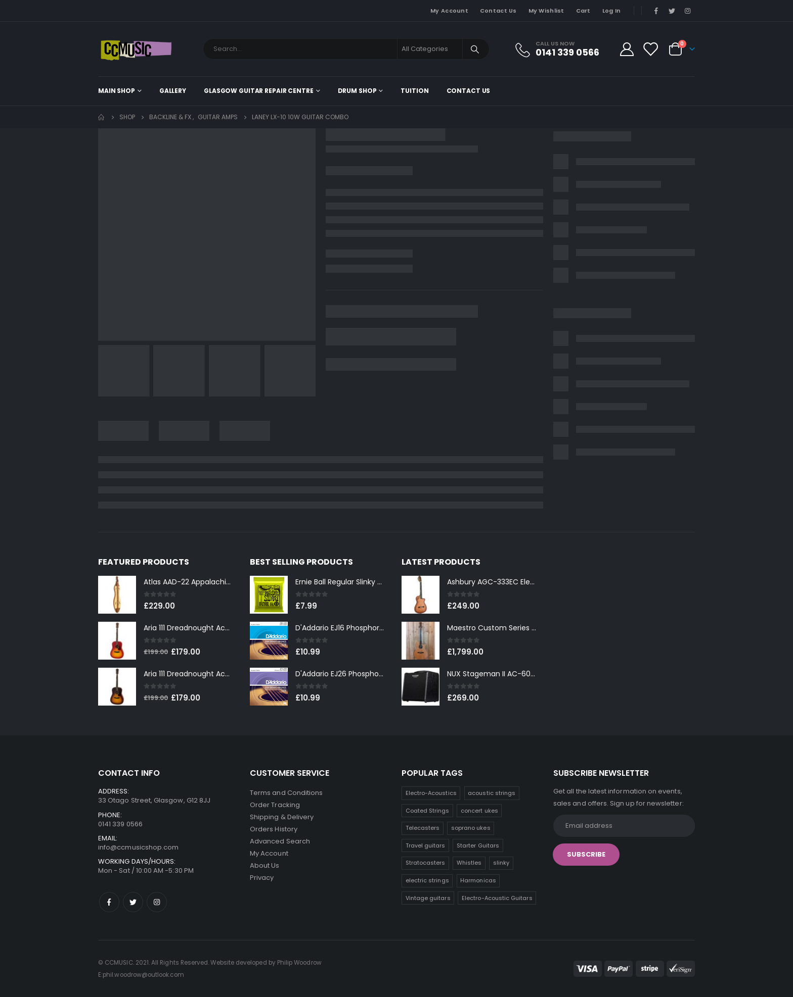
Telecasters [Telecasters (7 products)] (423, 828)
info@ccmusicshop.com (138, 847)
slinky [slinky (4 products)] (501, 863)
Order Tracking (275, 805)
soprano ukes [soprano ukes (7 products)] (471, 828)
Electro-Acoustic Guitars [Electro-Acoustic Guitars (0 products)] (497, 898)
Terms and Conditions (286, 792)
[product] (117, 595)
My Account (449, 11)
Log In (611, 11)
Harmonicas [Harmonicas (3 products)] (478, 880)
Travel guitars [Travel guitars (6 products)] (426, 845)
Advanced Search (280, 841)
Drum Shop (357, 90)
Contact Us (498, 11)
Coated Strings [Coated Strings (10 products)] (428, 811)
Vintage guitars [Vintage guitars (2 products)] (428, 898)
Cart (583, 11)
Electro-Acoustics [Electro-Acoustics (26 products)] (431, 793)
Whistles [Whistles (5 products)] (469, 863)
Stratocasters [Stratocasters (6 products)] (426, 863)
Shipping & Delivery (282, 817)
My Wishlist (546, 11)
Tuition (414, 90)
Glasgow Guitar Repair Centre (259, 90)
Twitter (133, 902)
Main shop (116, 90)
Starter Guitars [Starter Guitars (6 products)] (478, 845)
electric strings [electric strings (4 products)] (427, 880)
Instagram (157, 902)
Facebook (109, 902)
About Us (265, 865)
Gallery (172, 90)
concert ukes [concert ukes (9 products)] (479, 811)
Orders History (273, 829)
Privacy (262, 877)
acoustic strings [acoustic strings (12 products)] (491, 793)
